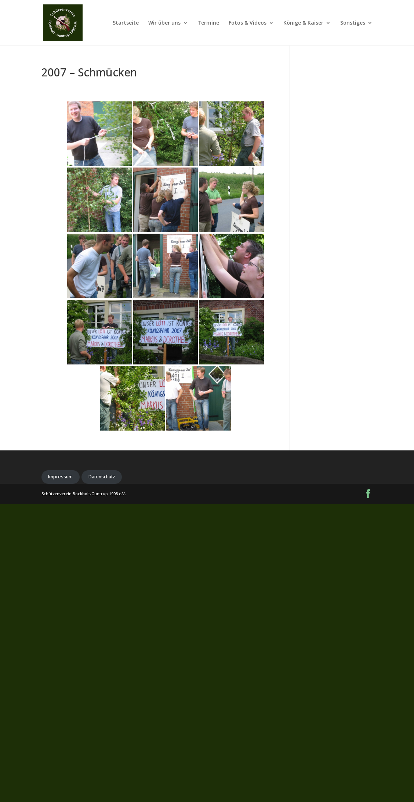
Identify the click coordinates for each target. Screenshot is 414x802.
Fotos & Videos (247, 23)
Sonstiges (352, 23)
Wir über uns (164, 23)
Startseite (126, 23)
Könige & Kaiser (303, 23)
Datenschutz (101, 477)
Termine (208, 23)
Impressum (60, 477)
